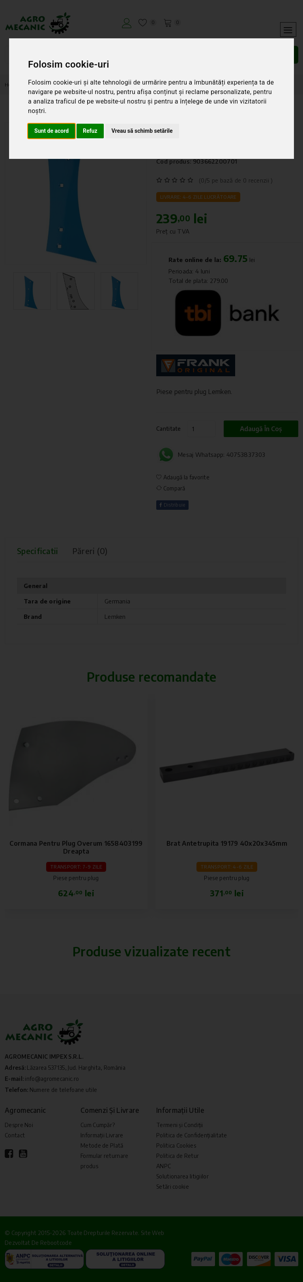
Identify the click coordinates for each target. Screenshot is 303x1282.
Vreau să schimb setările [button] (142, 131)
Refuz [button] (90, 131)
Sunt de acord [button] (51, 131)
